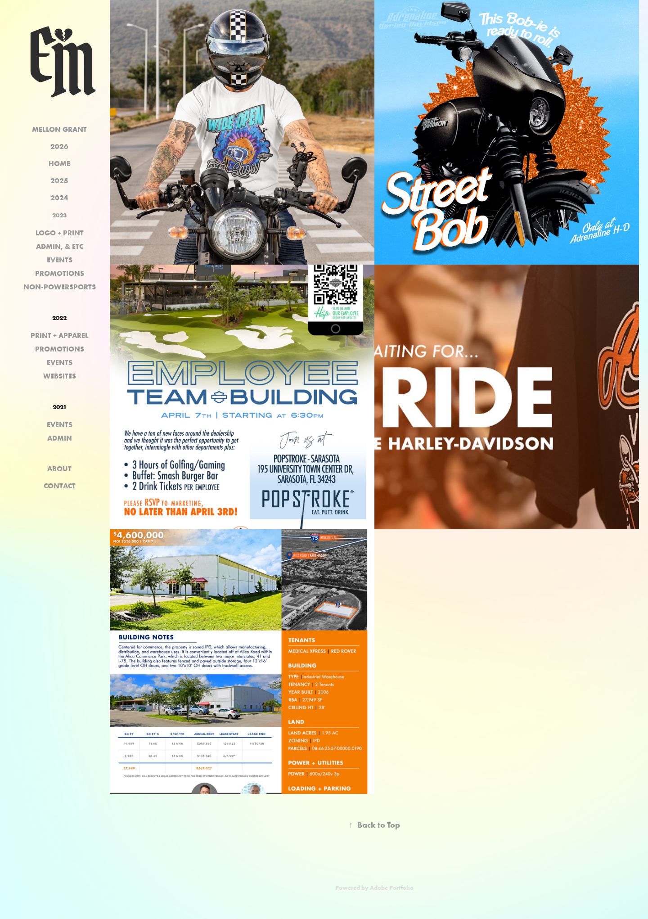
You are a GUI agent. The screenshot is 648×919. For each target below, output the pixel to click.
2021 (60, 407)
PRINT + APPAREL (60, 335)
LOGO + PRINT (60, 232)
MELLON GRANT (59, 129)
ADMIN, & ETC (59, 246)
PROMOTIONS (59, 273)
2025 (59, 180)
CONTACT (60, 485)
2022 (59, 318)
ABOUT (59, 468)
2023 (59, 215)
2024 (59, 197)
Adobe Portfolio (392, 887)
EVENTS (59, 259)
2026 (59, 146)
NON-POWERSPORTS (59, 286)
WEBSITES (59, 375)
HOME (59, 163)
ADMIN (59, 437)
